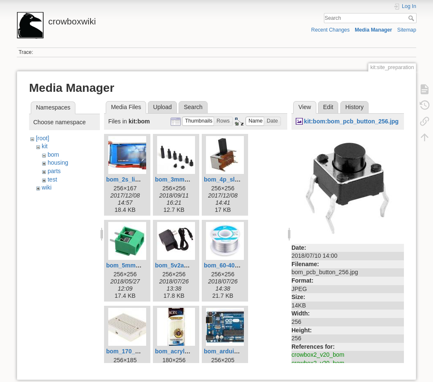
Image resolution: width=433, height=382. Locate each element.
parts (54, 171)
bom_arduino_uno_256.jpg (241, 351)
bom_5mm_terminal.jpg (139, 265)
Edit (328, 107)
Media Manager (373, 30)
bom (53, 154)
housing (58, 162)
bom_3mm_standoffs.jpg (190, 179)
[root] (42, 138)
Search (412, 18)
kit (45, 146)
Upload (162, 107)
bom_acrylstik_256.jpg (186, 351)
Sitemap (406, 30)
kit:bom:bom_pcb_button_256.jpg (351, 121)
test (52, 179)
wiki (46, 187)
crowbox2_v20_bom (317, 354)
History (354, 107)
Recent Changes (330, 30)
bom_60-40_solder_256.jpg (241, 265)
